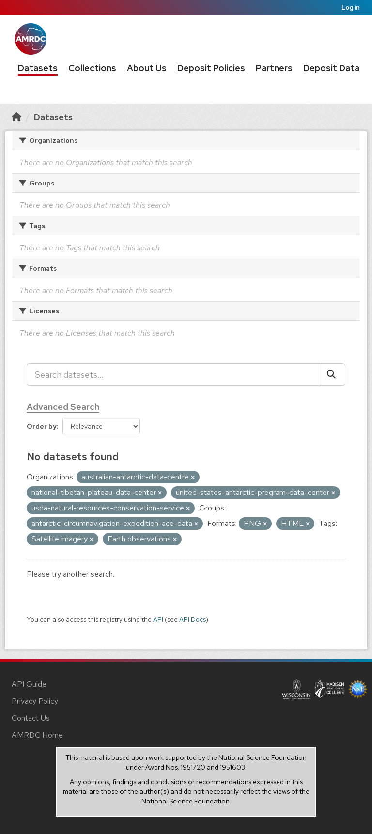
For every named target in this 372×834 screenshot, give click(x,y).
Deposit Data (331, 68)
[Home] (16, 117)
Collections (92, 68)
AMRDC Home (37, 735)
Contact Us (31, 718)
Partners (274, 68)
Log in (350, 7)
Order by (42, 426)
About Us (147, 68)
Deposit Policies (211, 68)
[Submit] (332, 374)
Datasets (38, 68)
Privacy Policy (35, 701)
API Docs (192, 619)
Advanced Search (63, 406)
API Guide (29, 684)
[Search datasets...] (173, 374)
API (158, 619)
